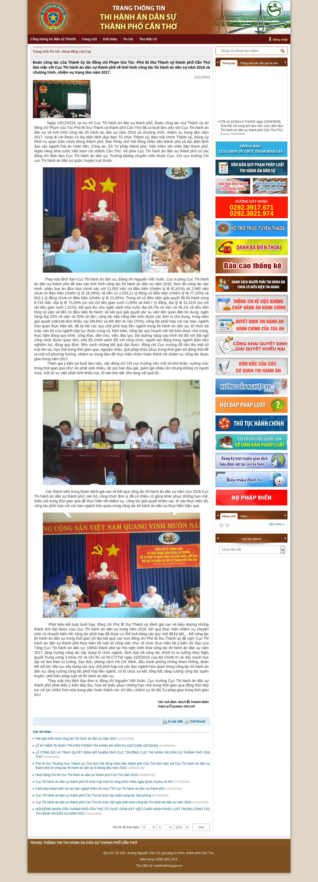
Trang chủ (89, 39)
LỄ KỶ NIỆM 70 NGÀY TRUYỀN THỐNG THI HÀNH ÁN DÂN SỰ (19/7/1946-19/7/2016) (96, 746)
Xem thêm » (277, 524)
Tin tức (128, 39)
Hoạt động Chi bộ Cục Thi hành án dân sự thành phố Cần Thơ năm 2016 (86, 775)
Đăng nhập (280, 39)
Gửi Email (198, 721)
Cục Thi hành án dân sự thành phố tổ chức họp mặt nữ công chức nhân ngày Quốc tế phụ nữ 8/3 (103, 782)
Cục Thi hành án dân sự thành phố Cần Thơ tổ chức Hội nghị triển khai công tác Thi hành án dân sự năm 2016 (113, 802)
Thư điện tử (147, 39)
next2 (227, 525)
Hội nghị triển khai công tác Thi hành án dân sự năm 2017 (76, 738)
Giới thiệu (109, 39)
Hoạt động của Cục (77, 51)
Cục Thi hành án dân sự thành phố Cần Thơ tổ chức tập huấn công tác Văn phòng (93, 795)
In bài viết (175, 721)
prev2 (221, 525)
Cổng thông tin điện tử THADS (53, 39)
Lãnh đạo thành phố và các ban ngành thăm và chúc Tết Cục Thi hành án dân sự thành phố (99, 788)
